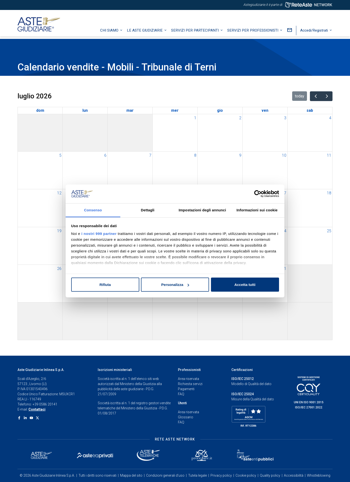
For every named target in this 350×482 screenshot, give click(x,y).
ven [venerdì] (265, 110)
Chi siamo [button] (109, 33)
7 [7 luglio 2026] (150, 155)
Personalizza (175, 285)
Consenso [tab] (93, 210)
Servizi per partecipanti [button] (195, 33)
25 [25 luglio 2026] (329, 231)
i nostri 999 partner (99, 233)
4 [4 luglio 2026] (330, 118)
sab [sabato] (309, 110)
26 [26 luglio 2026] (59, 268)
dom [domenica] (40, 110)
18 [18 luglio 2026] (329, 193)
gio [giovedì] (220, 110)
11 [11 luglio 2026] (329, 155)
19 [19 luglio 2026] (59, 231)
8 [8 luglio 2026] (195, 155)
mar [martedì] (130, 110)
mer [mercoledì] (175, 110)
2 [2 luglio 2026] (240, 118)
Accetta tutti (244, 285)
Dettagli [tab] (148, 210)
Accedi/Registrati (314, 33)
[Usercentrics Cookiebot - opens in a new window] (257, 194)
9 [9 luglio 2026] (240, 155)
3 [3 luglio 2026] (285, 118)
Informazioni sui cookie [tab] (257, 210)
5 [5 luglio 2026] (60, 155)
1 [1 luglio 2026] (195, 118)
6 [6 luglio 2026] (105, 155)
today (299, 96)
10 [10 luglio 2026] (284, 155)
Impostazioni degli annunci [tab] (202, 210)
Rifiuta (105, 285)
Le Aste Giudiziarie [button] (145, 33)
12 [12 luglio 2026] (59, 193)
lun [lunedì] (85, 110)
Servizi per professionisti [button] (253, 33)
